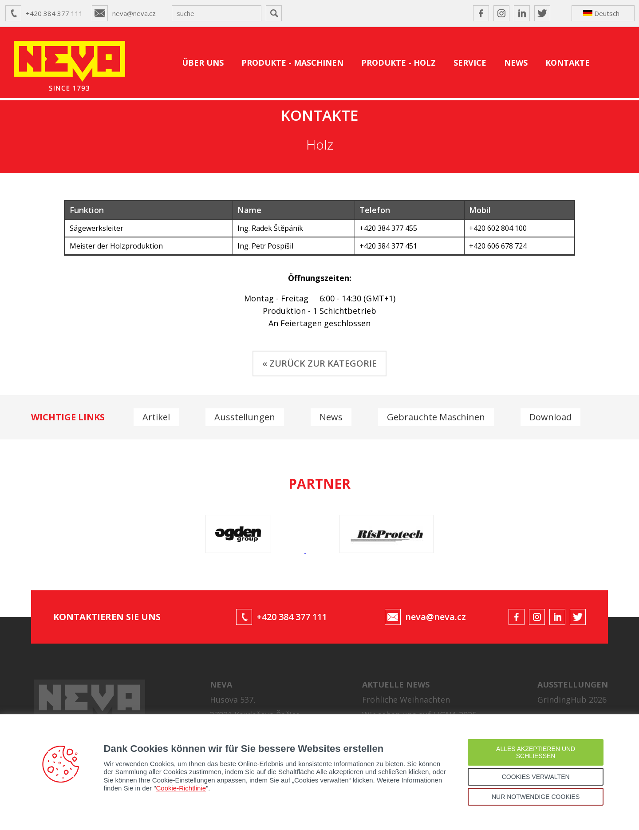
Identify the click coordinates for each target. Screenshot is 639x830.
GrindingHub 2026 (572, 699)
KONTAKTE (567, 62)
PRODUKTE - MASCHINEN (292, 62)
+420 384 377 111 (54, 13)
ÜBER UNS (203, 62)
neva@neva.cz (134, 13)
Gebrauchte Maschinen (436, 417)
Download (550, 417)
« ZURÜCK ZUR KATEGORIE (319, 363)
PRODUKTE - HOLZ (398, 62)
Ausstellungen (244, 417)
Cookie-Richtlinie (181, 788)
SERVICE (470, 62)
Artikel (156, 417)
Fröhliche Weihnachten (406, 699)
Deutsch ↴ (601, 15)
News (331, 417)
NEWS (516, 62)
